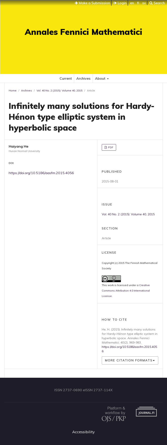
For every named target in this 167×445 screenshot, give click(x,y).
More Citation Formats (129, 360)
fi (138, 3)
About (100, 78)
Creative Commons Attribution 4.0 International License (126, 290)
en (132, 3)
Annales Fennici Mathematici (83, 32)
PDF (110, 147)
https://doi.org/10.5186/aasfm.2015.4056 (41, 173)
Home (13, 90)
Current (66, 78)
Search (157, 3)
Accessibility (83, 431)
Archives (83, 78)
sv (144, 3)
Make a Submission (92, 3)
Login (120, 3)
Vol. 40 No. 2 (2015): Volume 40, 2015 (59, 90)
